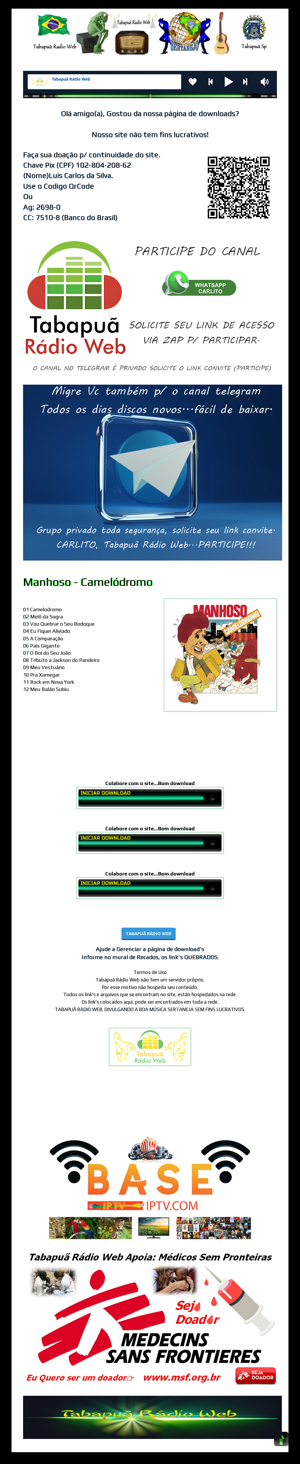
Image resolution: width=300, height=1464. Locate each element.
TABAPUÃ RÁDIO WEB (148, 933)
